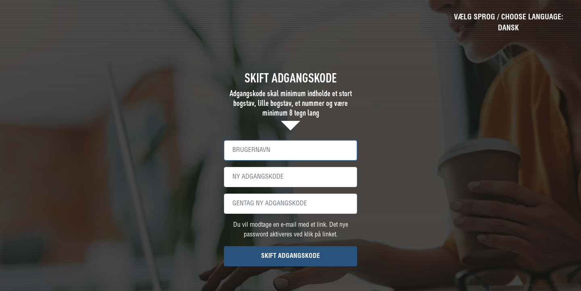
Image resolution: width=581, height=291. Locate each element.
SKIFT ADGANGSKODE (290, 256)
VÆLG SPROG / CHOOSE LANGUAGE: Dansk (508, 23)
